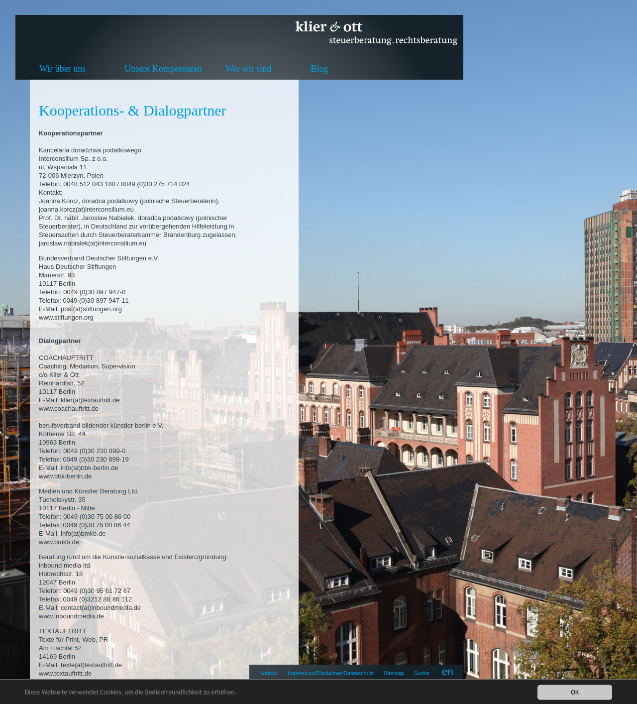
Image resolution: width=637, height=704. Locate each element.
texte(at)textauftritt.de (91, 665)
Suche (421, 673)
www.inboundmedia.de (71, 616)
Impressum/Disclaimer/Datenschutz (331, 673)
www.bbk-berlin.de (65, 476)
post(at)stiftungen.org (91, 309)
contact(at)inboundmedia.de (101, 607)
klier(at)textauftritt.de (90, 400)
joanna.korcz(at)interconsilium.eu (86, 209)
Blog (319, 69)
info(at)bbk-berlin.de (89, 467)
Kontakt (268, 673)
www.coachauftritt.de (69, 408)
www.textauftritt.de (65, 673)
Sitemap (394, 673)
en (447, 671)
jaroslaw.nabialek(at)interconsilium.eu (92, 243)
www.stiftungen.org (66, 317)
